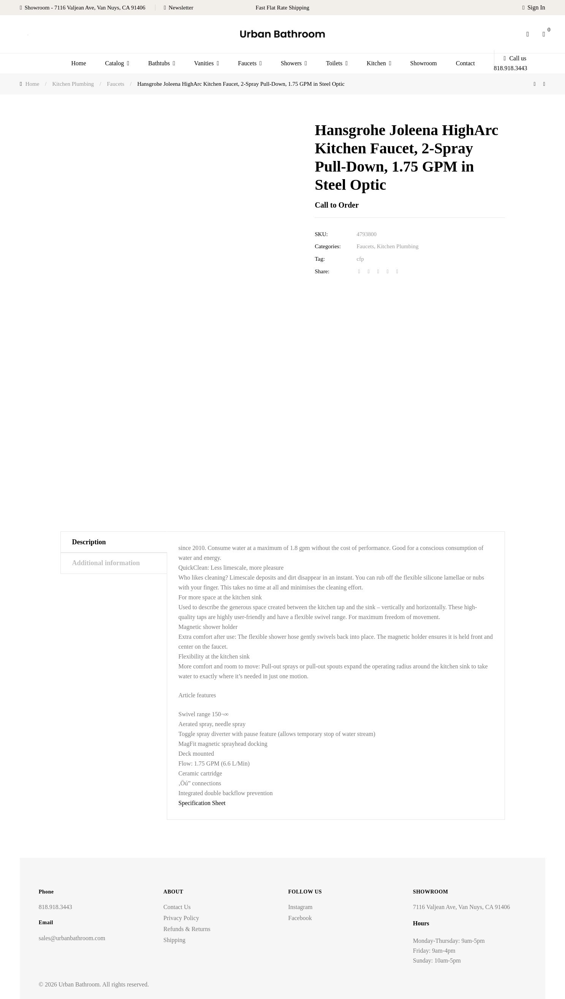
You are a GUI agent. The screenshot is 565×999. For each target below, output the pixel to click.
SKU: (321, 234)
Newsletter (181, 8)
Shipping (174, 940)
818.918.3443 (55, 907)
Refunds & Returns (186, 929)
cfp (360, 259)
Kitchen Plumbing (398, 246)
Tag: (319, 259)
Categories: (327, 246)
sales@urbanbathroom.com (72, 938)
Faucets (365, 246)
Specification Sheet (202, 803)
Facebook (300, 918)
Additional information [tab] (106, 563)
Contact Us (177, 907)
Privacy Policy (181, 918)
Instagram (300, 907)
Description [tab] (89, 542)
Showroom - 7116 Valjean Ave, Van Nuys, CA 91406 (85, 8)
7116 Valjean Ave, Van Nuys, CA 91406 (461, 907)
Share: (322, 271)
